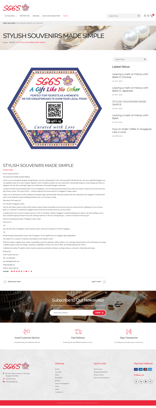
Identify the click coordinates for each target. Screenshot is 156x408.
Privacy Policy (98, 375)
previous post (12, 281)
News (65, 16)
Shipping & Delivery (100, 372)
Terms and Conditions (101, 378)
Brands (36, 16)
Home (57, 369)
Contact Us (59, 392)
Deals (57, 386)
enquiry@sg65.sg (11, 382)
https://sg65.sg (13, 268)
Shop (57, 375)
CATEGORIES (10, 16)
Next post (99, 281)
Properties (25, 16)
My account (98, 369)
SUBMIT (99, 313)
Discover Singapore (51, 16)
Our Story (58, 372)
